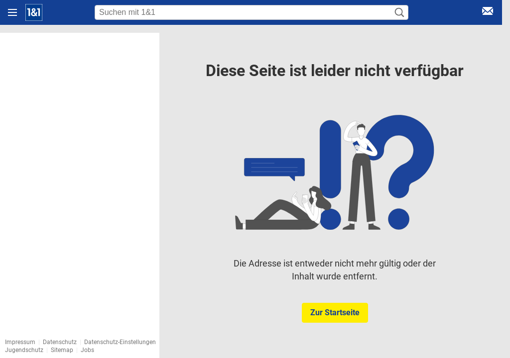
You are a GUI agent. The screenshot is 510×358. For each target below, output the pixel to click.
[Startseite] (34, 12)
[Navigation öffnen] (12, 12)
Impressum (20, 342)
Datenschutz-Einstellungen (120, 342)
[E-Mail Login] (488, 12)
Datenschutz (60, 342)
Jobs (87, 350)
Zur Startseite (335, 312)
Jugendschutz (24, 350)
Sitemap (62, 350)
